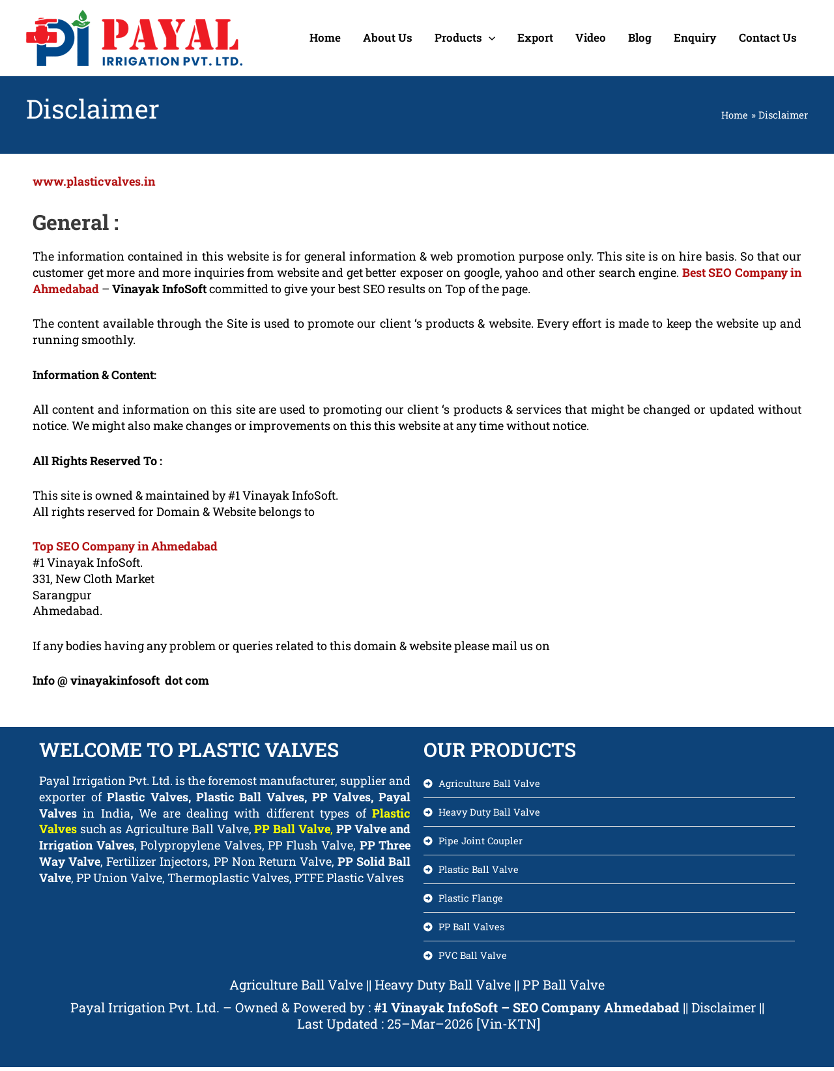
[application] (488, 38)
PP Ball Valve (292, 828)
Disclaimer (725, 1010)
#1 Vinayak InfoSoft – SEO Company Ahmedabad (527, 1010)
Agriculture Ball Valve (296, 987)
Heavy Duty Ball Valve (443, 987)
